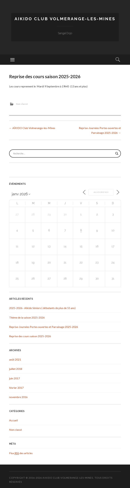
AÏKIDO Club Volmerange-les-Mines (32, 128)
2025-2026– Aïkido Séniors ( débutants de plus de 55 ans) (42, 308)
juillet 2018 (15, 368)
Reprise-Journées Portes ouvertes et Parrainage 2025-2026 (43, 326)
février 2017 (16, 387)
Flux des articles (21, 453)
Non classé (22, 104)
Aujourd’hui (101, 192)
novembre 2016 (18, 397)
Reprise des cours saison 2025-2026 (30, 336)
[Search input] (63, 153)
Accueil (13, 420)
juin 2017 (14, 378)
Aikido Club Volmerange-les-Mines (65, 18)
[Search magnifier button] (116, 153)
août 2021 (15, 359)
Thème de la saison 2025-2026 (27, 317)
